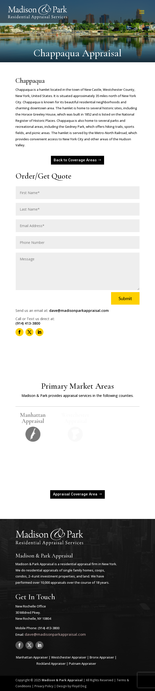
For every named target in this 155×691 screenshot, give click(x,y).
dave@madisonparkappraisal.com (79, 310)
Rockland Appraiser (51, 663)
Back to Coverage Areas (75, 160)
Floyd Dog (79, 686)
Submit (125, 298)
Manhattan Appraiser (32, 657)
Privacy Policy (43, 686)
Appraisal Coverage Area (75, 494)
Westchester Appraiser (68, 657)
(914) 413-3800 (27, 323)
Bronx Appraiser (102, 657)
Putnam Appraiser (82, 663)
